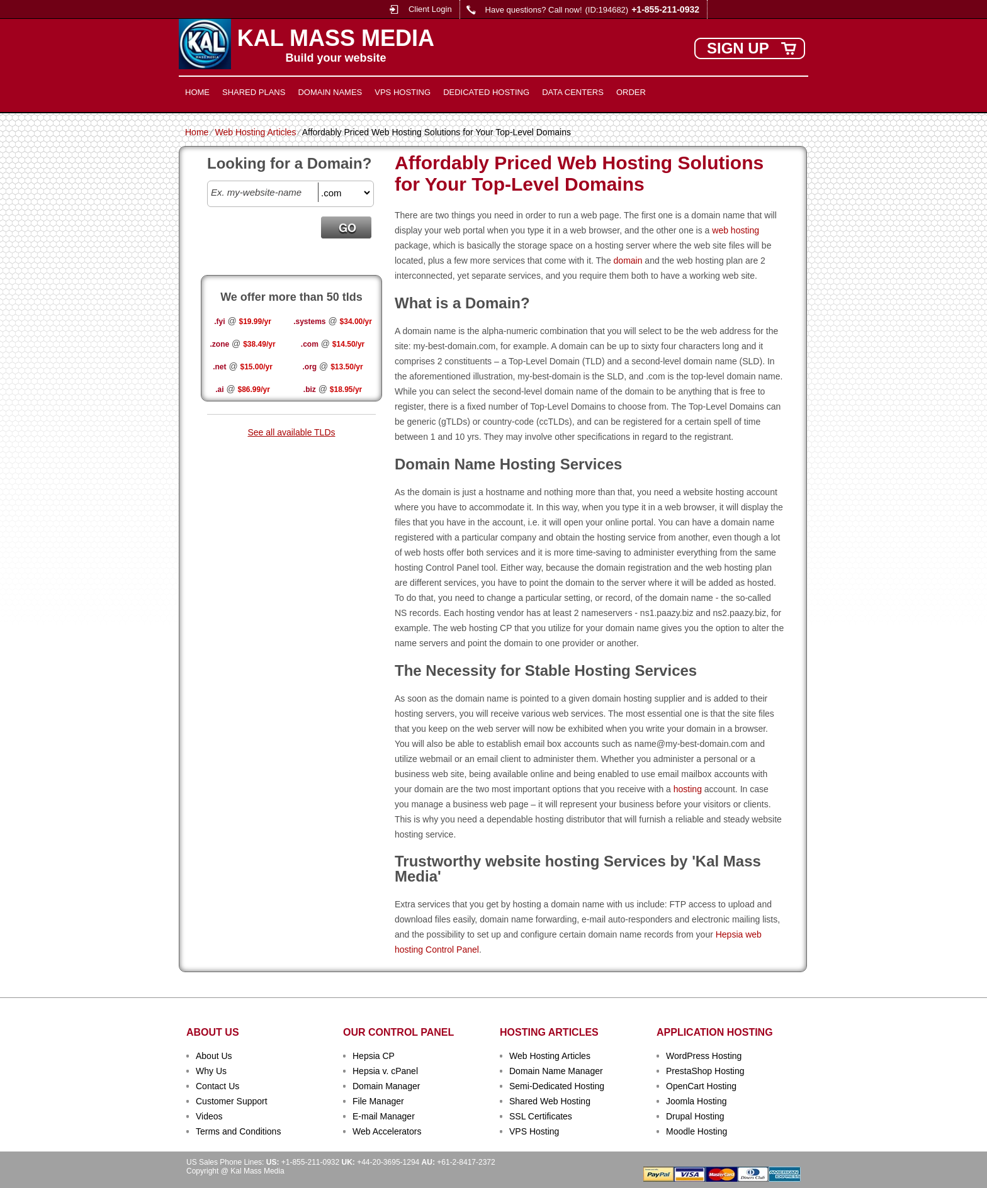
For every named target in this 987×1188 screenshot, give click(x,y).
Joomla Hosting (696, 1101)
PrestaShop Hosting (705, 1071)
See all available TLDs (291, 432)
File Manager (378, 1101)
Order (631, 92)
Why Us (211, 1071)
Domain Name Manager (556, 1071)
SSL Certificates (540, 1116)
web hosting (735, 230)
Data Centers (573, 92)
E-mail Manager (383, 1116)
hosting (688, 789)
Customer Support (232, 1101)
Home (197, 92)
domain (628, 260)
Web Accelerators (386, 1131)
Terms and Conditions (238, 1131)
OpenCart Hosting (701, 1086)
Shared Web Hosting (549, 1101)
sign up (738, 48)
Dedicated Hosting (486, 92)
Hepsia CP (373, 1056)
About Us (214, 1056)
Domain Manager (386, 1086)
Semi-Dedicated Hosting (556, 1086)
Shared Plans (253, 92)
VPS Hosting (403, 92)
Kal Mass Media (335, 38)
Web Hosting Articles (255, 132)
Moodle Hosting (696, 1131)
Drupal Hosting (695, 1116)
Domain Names (330, 92)
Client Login (430, 9)
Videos (209, 1116)
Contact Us (217, 1086)
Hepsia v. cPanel (385, 1071)
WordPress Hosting (704, 1056)
